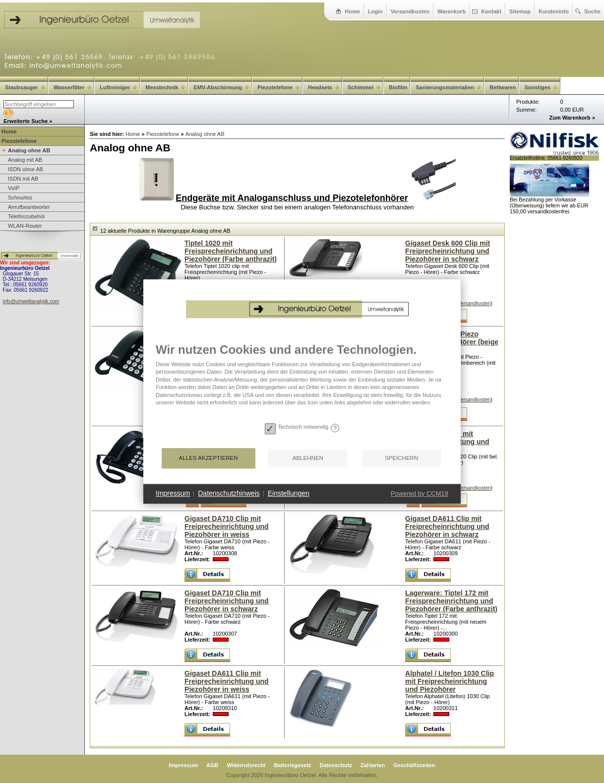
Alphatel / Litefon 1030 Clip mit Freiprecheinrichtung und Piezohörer (449, 681)
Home (352, 11)
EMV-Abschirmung (221, 87)
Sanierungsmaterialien (448, 87)
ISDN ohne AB (25, 169)
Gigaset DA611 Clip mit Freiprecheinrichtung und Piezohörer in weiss (226, 681)
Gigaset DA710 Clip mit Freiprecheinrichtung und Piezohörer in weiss (226, 526)
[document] (302, 381)
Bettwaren (502, 87)
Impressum (183, 765)
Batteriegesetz (292, 765)
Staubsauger (25, 87)
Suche (592, 11)
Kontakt (491, 11)
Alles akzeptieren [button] (208, 458)
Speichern (401, 458)
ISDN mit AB (23, 179)
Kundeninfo (554, 11)
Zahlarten (373, 765)
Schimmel (364, 87)
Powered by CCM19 (419, 493)
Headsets (323, 87)
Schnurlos (20, 197)
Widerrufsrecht (246, 765)
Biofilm (398, 87)
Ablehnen (308, 458)
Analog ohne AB (29, 150)
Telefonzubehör (26, 216)
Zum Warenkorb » (572, 118)
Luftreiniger (118, 87)
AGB (212, 765)
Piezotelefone (278, 87)
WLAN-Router (25, 226)
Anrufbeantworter (29, 207)
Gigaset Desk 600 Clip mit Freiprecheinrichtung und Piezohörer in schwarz (447, 251)
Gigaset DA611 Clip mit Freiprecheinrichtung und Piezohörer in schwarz (447, 526)
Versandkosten (410, 11)
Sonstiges (540, 87)
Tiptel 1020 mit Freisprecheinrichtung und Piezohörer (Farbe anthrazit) (230, 251)
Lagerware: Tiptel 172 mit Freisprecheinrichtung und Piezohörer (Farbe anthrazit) (451, 601)
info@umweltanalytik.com (31, 301)
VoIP (13, 188)
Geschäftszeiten (414, 765)
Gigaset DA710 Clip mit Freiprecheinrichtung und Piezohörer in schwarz (226, 601)
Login (375, 11)
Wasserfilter (73, 87)
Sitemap (520, 11)
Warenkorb (451, 11)
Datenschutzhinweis (229, 493)
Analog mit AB (25, 160)
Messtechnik (165, 87)
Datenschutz (335, 765)
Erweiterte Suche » (27, 121)
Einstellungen (288, 493)
